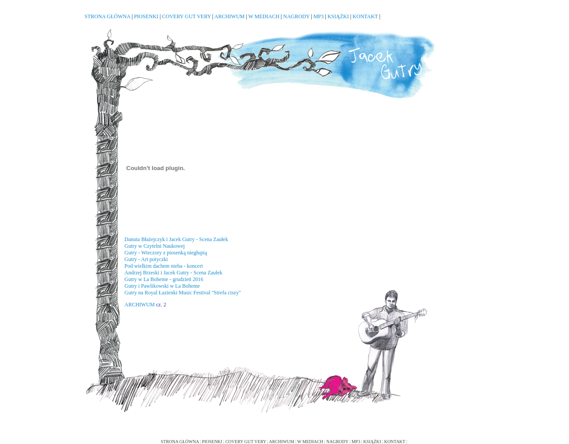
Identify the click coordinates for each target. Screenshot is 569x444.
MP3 (318, 16)
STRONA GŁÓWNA (107, 16)
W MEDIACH (263, 16)
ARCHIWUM (229, 16)
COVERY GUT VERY (186, 16)
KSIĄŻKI (338, 16)
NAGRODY (296, 16)
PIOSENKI (146, 16)
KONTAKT (365, 16)
